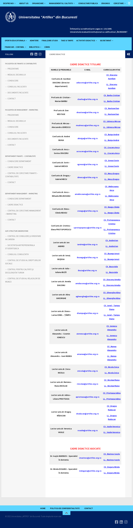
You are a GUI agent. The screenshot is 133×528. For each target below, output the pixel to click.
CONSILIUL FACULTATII (17, 86)
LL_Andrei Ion (112, 246)
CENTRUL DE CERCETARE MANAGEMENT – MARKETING (23, 212)
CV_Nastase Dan (112, 108)
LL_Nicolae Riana (111, 386)
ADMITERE (34, 40)
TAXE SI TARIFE (67, 40)
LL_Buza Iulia (112, 272)
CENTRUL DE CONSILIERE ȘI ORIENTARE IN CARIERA (23, 238)
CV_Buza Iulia (112, 266)
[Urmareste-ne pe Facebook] (31, 54)
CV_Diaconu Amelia (112, 279)
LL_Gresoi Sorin (112, 166)
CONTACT (12, 98)
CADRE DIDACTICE (15, 167)
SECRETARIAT (105, 40)
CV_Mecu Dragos (111, 173)
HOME (42, 508)
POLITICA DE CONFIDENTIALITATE (65, 508)
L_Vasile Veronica (112, 432)
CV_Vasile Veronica (111, 426)
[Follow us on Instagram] (40, 54)
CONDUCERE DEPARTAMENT (19, 161)
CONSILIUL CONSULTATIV (18, 254)
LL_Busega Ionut (111, 259)
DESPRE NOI (8, 3)
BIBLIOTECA (34, 47)
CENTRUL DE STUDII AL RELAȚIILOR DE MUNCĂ (22, 280)
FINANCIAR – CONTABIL (14, 47)
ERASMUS (105, 3)
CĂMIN (47, 47)
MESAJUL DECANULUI (17, 74)
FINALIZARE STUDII (50, 40)
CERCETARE (119, 3)
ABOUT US (23, 3)
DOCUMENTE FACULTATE (18, 92)
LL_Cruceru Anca (111, 153)
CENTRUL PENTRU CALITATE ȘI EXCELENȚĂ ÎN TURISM (19, 271)
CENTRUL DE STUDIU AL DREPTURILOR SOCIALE (23, 262)
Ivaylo (117, 454)
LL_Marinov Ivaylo (112, 460)
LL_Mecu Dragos (111, 179)
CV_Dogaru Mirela (112, 467)
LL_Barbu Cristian (112, 101)
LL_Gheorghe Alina (111, 298)
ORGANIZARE (38, 3)
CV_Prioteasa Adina (112, 393)
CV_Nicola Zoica (112, 367)
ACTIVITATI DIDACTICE (85, 40)
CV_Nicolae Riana (111, 380)
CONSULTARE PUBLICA (88, 3)
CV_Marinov (109, 454)
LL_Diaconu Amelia (111, 285)
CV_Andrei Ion (111, 240)
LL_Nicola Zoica (112, 372)
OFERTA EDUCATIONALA (15, 40)
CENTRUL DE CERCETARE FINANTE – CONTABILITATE (21, 175)
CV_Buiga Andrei (111, 134)
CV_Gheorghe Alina (111, 292)
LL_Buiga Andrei (111, 140)
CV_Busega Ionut (111, 253)
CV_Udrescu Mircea (111, 121)
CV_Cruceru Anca (111, 147)
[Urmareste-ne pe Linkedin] (35, 54)
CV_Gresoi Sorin (112, 160)
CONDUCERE (13, 80)
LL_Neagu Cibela (111, 212)
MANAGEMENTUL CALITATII (61, 3)
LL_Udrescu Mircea (111, 127)
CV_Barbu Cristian (112, 95)
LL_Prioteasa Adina (112, 399)
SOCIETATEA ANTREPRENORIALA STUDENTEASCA (20, 247)
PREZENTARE (13, 68)
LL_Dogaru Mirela (111, 473)
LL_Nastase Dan (112, 114)
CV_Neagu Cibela (111, 207)
